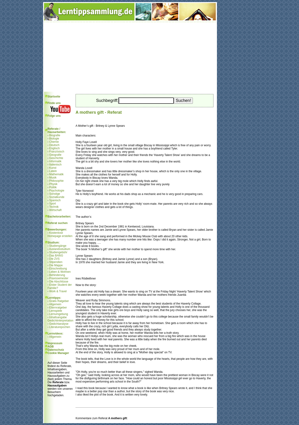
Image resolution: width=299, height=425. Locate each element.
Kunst (52, 167)
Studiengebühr (58, 252)
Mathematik (56, 174)
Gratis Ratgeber (59, 301)
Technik (54, 206)
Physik (53, 184)
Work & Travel (58, 291)
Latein (53, 171)
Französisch (56, 151)
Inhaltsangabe (58, 317)
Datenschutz (56, 349)
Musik (52, 177)
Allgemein (55, 304)
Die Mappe (56, 265)
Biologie (54, 138)
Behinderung (57, 275)
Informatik (55, 161)
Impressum (55, 343)
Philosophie (56, 180)
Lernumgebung (58, 314)
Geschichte (56, 158)
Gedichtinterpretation (60, 320)
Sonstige (54, 193)
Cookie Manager (58, 353)
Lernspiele (55, 310)
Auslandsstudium (59, 249)
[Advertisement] (130, 56)
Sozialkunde (56, 197)
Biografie (54, 135)
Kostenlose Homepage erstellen (60, 234)
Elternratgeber (58, 307)
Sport (52, 203)
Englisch (54, 148)
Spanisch (54, 200)
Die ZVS (54, 258)
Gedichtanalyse (58, 323)
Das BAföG (56, 255)
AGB (51, 346)
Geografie (55, 154)
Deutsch (54, 145)
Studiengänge (57, 245)
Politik (53, 187)
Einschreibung (58, 268)
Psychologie (56, 190)
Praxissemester (58, 278)
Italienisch (55, 164)
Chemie (54, 141)
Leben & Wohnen (60, 271)
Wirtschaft (55, 210)
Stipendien (55, 262)
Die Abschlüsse (58, 281)
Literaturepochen (59, 327)
